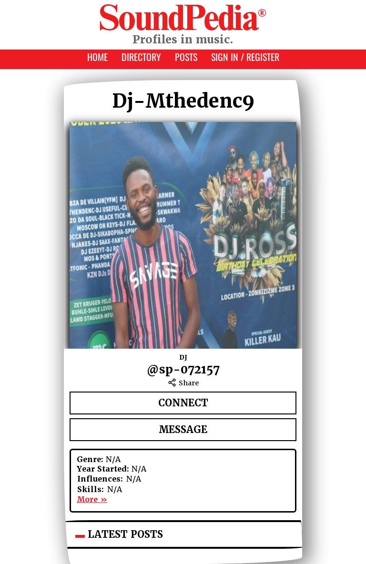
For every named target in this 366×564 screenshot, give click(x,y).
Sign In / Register (245, 58)
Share (183, 383)
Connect (183, 403)
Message (183, 429)
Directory (141, 58)
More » (92, 499)
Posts (186, 58)
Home (97, 58)
